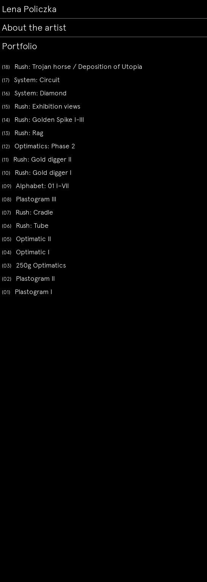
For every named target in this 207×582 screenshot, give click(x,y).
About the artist (34, 27)
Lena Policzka (29, 9)
